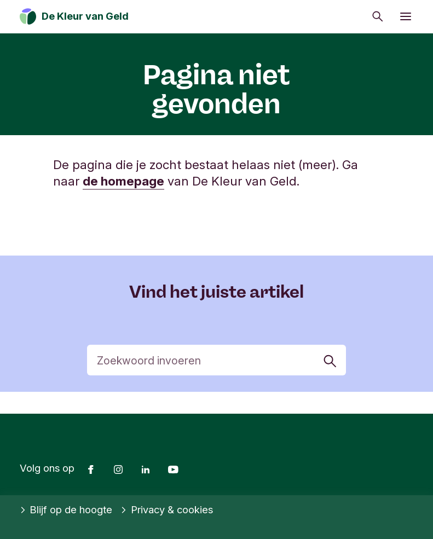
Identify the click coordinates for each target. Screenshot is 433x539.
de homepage (123, 180)
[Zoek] (216, 360)
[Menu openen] (405, 16)
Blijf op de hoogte (66, 510)
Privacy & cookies (166, 510)
